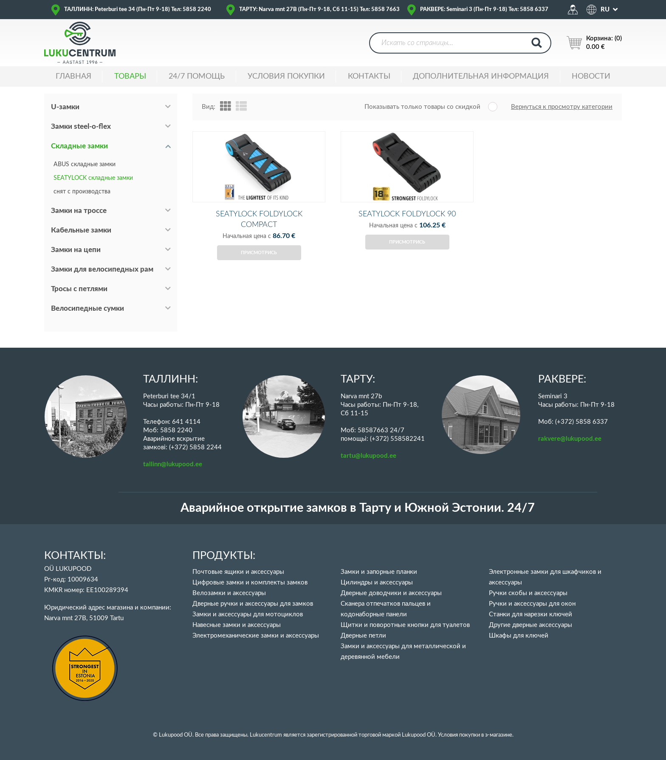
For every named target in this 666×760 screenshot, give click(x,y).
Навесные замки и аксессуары (236, 625)
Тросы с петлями (79, 288)
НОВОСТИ (591, 76)
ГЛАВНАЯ (73, 76)
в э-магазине (496, 735)
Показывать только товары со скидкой (422, 107)
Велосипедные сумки (87, 308)
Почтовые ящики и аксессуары (238, 572)
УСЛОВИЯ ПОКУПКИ (286, 76)
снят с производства (82, 192)
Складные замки (79, 146)
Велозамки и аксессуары (229, 593)
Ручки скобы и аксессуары (528, 593)
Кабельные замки (81, 230)
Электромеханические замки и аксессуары (255, 635)
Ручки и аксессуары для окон (532, 604)
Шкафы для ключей (518, 635)
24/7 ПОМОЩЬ (197, 76)
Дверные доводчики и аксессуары (391, 593)
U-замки (65, 107)
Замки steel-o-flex (81, 126)
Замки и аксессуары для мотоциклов (247, 614)
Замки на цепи (76, 249)
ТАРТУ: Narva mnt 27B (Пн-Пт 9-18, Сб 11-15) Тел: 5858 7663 (319, 9)
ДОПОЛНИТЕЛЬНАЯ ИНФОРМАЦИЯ (481, 76)
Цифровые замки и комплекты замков (250, 582)
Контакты (369, 76)
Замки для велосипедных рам (102, 269)
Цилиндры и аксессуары (377, 582)
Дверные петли (363, 635)
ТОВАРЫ (130, 76)
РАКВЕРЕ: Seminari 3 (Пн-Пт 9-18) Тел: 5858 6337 (484, 9)
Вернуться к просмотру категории (561, 107)
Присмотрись (259, 262)
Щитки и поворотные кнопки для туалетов (405, 625)
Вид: (208, 107)
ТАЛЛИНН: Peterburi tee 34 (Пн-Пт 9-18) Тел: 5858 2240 (137, 9)
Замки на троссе (79, 210)
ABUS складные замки (85, 164)
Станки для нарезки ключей (530, 614)
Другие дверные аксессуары (530, 625)
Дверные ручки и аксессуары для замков (252, 604)
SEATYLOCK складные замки (93, 178)
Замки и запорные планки (379, 572)
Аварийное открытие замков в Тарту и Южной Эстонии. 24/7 (358, 508)
